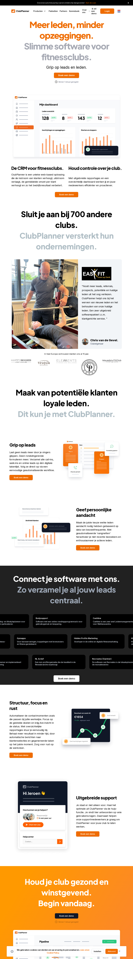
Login (107, 11)
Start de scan (91, 3)
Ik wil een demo (94, 11)
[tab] (63, 347)
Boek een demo (66, 75)
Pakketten (53, 11)
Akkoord (111, 951)
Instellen (97, 951)
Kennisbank (74, 11)
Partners (63, 11)
